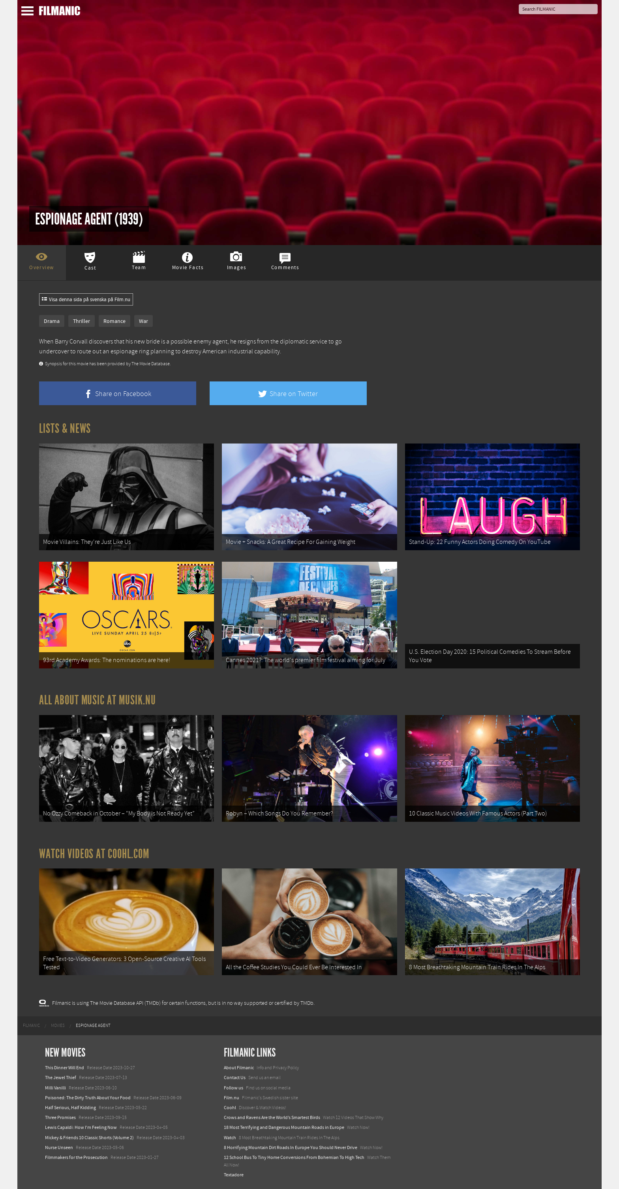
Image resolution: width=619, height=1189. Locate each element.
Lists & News (65, 428)
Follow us (233, 1088)
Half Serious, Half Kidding (70, 1107)
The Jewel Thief (60, 1077)
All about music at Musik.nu (97, 700)
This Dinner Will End (64, 1067)
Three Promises (60, 1117)
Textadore (234, 1175)
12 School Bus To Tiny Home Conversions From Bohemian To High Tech (294, 1157)
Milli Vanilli (55, 1088)
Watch (230, 1137)
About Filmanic (239, 1067)
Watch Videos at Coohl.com (94, 853)
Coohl (230, 1107)
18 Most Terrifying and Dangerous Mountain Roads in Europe (284, 1127)
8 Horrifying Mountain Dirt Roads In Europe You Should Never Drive (290, 1147)
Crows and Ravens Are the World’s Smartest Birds (272, 1117)
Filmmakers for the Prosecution (76, 1157)
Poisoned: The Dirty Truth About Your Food (88, 1097)
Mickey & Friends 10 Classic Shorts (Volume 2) (89, 1137)
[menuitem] (31, 1025)
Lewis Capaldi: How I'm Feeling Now (81, 1127)
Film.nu (231, 1097)
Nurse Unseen (59, 1147)
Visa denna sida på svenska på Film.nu (86, 299)
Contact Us (235, 1077)
